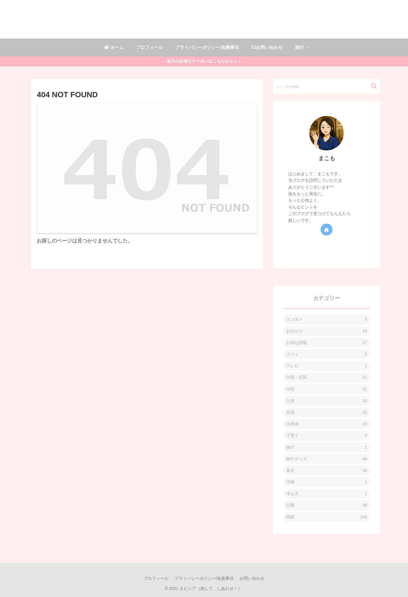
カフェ (326, 354)
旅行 (326, 447)
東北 (326, 470)
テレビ (326, 366)
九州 (326, 401)
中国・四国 (326, 377)
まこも (326, 158)
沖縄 (326, 482)
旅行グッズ (326, 459)
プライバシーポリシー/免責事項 (204, 578)
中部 (326, 389)
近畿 (326, 505)
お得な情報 (326, 342)
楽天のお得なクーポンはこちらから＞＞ (204, 61)
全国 (326, 412)
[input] (326, 86)
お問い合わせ (252, 578)
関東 (326, 517)
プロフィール (156, 578)
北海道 (326, 424)
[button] (371, 86)
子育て (326, 435)
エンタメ (326, 319)
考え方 (326, 493)
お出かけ (326, 331)
